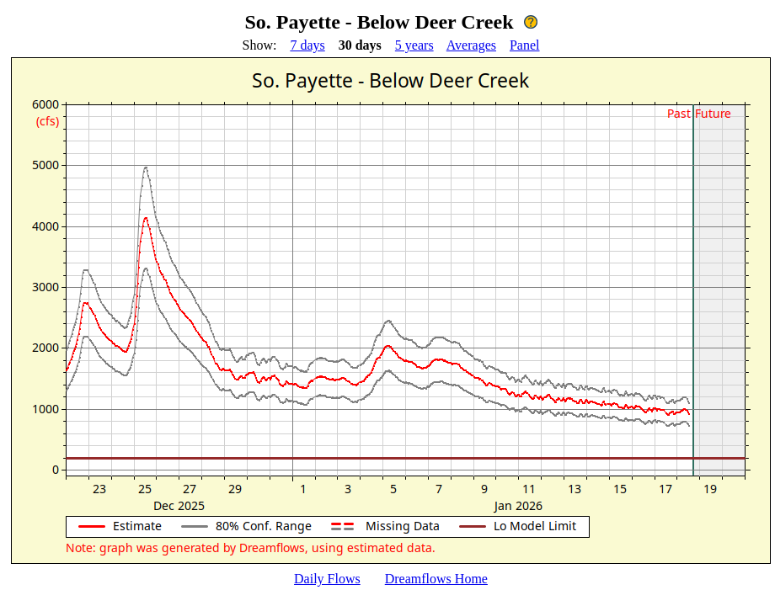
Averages (471, 45)
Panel (525, 45)
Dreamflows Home (436, 578)
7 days (307, 45)
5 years (414, 45)
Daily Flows (327, 578)
